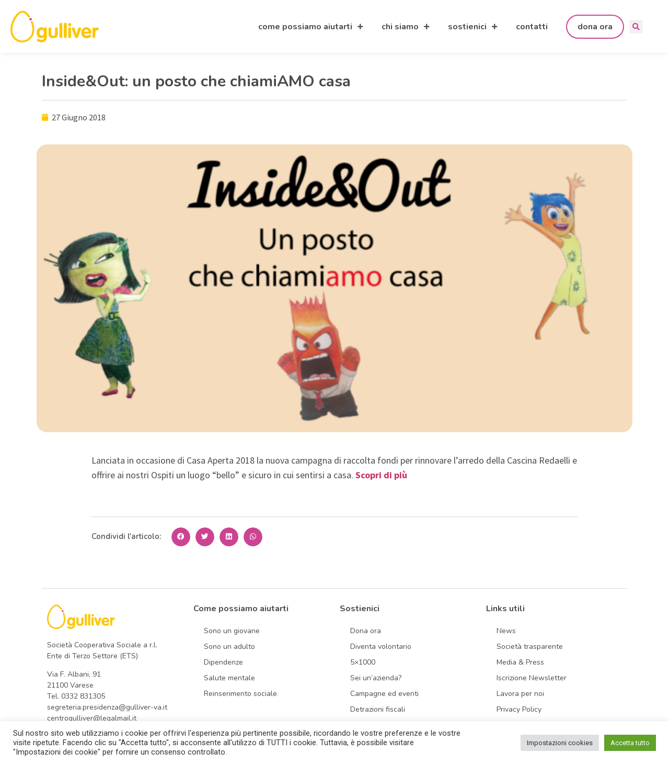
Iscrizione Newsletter (532, 678)
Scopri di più (381, 475)
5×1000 (362, 662)
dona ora (595, 26)
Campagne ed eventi (384, 694)
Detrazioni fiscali (377, 709)
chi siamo (406, 26)
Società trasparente (530, 646)
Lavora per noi (520, 694)
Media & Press (520, 662)
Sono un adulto (229, 646)
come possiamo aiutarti (310, 26)
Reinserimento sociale (240, 694)
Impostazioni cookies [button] (560, 743)
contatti (532, 26)
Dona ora (365, 631)
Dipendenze (223, 662)
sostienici (473, 26)
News (506, 631)
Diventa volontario (380, 646)
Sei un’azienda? (375, 678)
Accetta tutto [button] (630, 743)
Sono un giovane (232, 631)
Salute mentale (229, 678)
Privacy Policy (519, 709)
